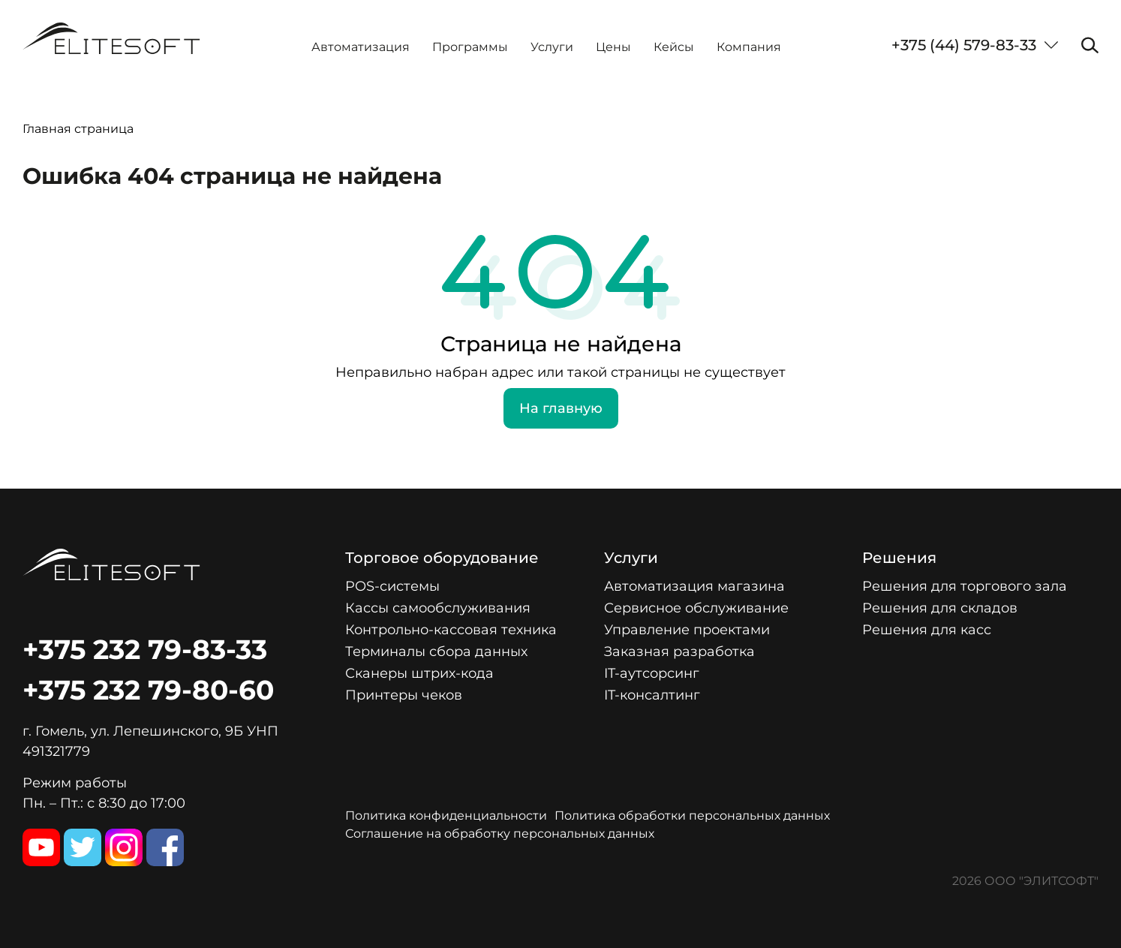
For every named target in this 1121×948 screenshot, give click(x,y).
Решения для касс (926, 629)
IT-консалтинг (652, 695)
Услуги (551, 47)
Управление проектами (687, 629)
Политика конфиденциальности (446, 815)
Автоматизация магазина (694, 586)
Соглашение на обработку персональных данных (499, 833)
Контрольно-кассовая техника (451, 629)
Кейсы (674, 47)
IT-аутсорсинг (651, 673)
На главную (561, 408)
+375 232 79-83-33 (145, 649)
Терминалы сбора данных (436, 651)
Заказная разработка (679, 651)
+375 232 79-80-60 (148, 689)
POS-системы (392, 586)
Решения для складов (939, 608)
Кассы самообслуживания (437, 608)
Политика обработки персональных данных (692, 815)
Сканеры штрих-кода (419, 673)
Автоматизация (360, 47)
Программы (470, 47)
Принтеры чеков (403, 695)
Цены (613, 47)
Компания (749, 47)
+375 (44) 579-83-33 (963, 45)
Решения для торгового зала (964, 586)
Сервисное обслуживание (696, 608)
